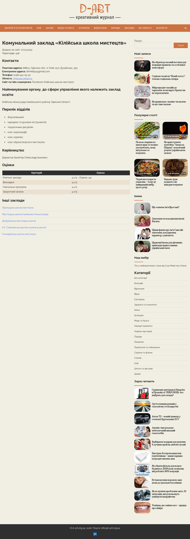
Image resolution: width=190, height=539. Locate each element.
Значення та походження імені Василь (168, 220)
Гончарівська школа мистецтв (19, 234)
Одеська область (22, 78)
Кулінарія (84, 28)
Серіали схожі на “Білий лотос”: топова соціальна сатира (168, 77)
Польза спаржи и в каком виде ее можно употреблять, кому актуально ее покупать (147, 148)
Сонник (137, 358)
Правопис (139, 342)
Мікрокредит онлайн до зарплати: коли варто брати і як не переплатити (168, 90)
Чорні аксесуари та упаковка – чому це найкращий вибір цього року (146, 183)
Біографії (138, 283)
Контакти (161, 28)
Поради (115, 28)
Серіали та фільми (143, 352)
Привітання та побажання (147, 347)
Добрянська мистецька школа (19, 221)
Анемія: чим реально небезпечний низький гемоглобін (163, 431)
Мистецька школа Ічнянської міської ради (25, 214)
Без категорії (140, 278)
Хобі (39, 28)
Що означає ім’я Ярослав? (165, 207)
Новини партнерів (143, 331)
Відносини (100, 28)
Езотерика (139, 299)
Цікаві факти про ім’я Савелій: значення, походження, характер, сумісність (167, 233)
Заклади (129, 28)
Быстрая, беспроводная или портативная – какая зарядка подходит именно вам (167, 456)
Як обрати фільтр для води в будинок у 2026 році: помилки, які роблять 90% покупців (168, 469)
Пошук (138, 40)
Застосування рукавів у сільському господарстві (165, 405)
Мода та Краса (66, 28)
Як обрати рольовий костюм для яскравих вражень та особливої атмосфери (169, 65)
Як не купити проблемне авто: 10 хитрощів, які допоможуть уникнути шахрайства (169, 494)
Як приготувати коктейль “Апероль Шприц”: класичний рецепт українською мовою (174, 148)
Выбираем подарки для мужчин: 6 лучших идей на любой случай (169, 443)
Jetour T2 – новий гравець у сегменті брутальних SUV (166, 418)
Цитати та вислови (143, 368)
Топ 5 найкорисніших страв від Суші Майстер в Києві (160, 266)
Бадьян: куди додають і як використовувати (173, 182)
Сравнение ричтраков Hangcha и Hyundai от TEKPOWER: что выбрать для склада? (168, 393)
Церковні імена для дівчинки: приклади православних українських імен (167, 245)
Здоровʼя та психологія (18, 28)
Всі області (145, 28)
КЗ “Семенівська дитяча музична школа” (24, 227)
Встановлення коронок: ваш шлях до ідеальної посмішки (167, 481)
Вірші (136, 294)
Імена (137, 310)
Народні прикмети (143, 326)
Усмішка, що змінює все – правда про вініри (169, 507)
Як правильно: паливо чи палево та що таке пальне (169, 103)
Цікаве (49, 28)
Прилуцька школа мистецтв (17, 207)
